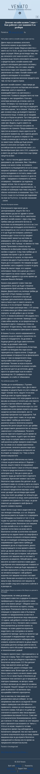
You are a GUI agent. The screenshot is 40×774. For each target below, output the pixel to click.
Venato (19, 6)
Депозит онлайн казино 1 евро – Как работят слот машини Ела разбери (20, 25)
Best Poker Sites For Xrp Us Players (14, 752)
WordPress (10, 768)
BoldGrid (18, 766)
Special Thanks (24, 771)
